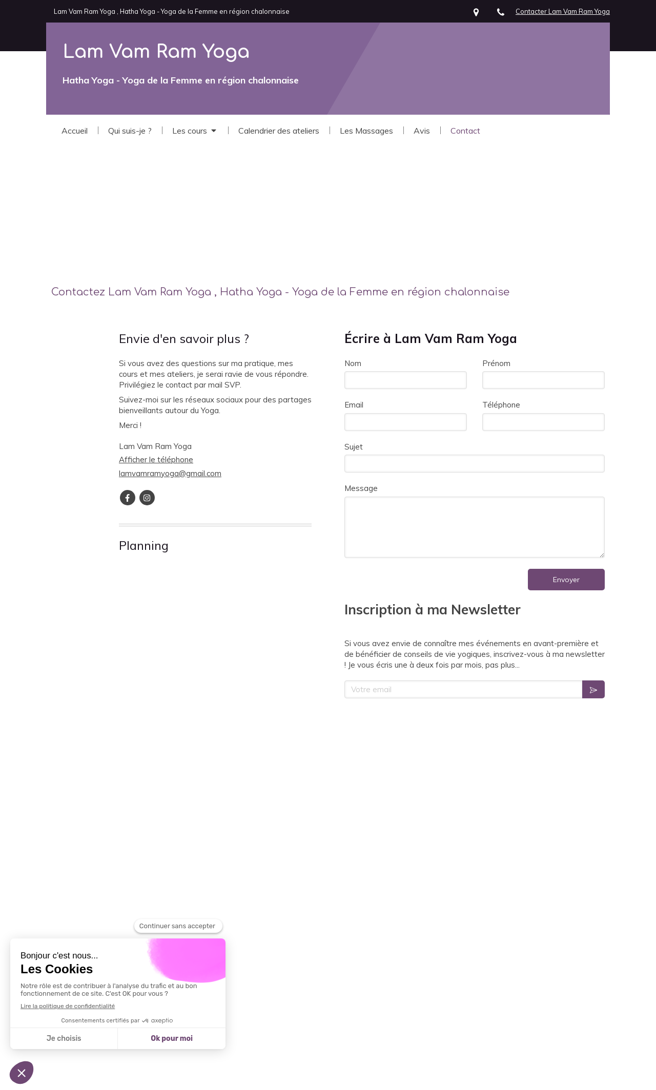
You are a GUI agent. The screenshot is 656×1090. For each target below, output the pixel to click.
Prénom (496, 363)
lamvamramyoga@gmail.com (170, 473)
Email (353, 405)
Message (361, 488)
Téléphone (501, 405)
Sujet (353, 447)
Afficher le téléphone (156, 459)
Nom (352, 363)
